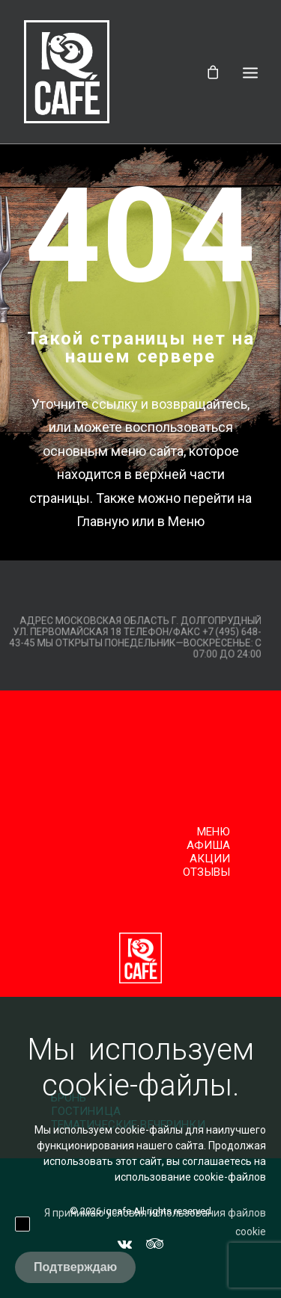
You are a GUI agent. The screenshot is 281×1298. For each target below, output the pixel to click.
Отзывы (207, 872)
